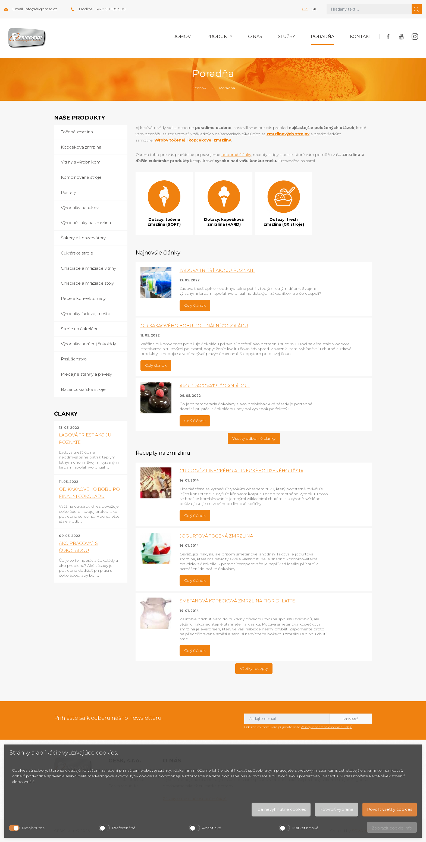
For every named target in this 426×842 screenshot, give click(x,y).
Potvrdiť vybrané (336, 809)
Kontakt (360, 36)
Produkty (219, 36)
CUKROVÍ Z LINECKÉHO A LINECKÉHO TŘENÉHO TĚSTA (241, 470)
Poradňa (322, 36)
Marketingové (305, 827)
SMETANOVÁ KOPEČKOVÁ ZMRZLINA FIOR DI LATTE (237, 601)
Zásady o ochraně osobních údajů (326, 727)
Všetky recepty (254, 668)
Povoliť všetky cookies (389, 809)
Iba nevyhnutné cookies (281, 809)
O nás (255, 36)
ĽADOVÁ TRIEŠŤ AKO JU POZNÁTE (217, 270)
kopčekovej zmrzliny (210, 140)
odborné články (236, 154)
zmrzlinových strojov (288, 133)
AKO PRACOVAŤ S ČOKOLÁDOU (215, 385)
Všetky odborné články (253, 438)
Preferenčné (124, 827)
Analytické (211, 827)
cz (305, 9)
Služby (286, 36)
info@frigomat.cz (41, 9)
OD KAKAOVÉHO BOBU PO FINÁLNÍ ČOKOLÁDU (194, 325)
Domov (182, 36)
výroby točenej (170, 140)
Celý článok (195, 305)
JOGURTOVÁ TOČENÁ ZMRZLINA (216, 536)
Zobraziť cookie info (392, 828)
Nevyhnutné (33, 827)
